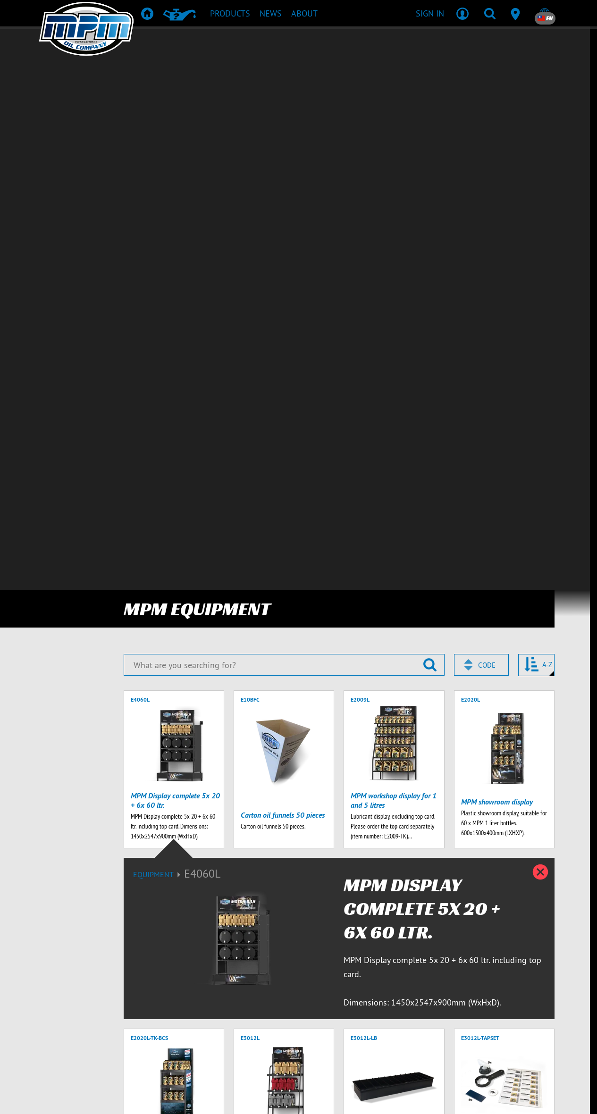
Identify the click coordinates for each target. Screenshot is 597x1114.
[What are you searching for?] (284, 86)
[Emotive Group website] (233, 1097)
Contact (336, 1059)
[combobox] (481, 86)
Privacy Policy (223, 990)
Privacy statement (527, 1059)
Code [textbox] (487, 86)
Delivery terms (462, 1059)
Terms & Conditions (393, 1059)
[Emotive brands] (316, 1097)
